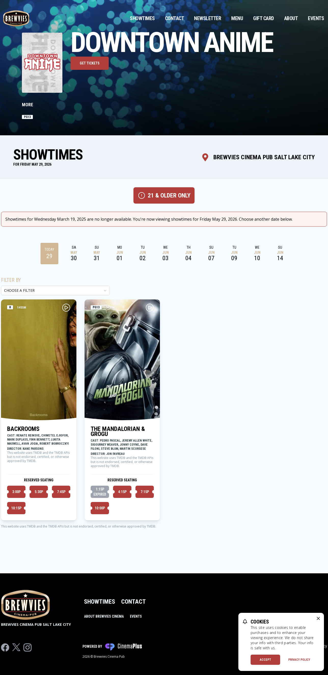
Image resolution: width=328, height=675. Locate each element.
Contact (174, 18)
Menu (237, 18)
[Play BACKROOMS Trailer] (66, 307)
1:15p (99, 492)
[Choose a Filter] (55, 290)
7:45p (61, 492)
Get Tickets (90, 63)
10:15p (16, 508)
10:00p (100, 508)
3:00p (16, 492)
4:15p (122, 492)
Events (316, 18)
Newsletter (207, 18)
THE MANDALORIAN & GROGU (118, 431)
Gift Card (263, 18)
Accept (265, 659)
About (291, 18)
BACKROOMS (23, 428)
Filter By (11, 280)
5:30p (39, 492)
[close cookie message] (318, 618)
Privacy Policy (299, 659)
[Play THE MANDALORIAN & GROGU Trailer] (150, 307)
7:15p (145, 492)
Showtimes (142, 18)
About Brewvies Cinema (104, 616)
